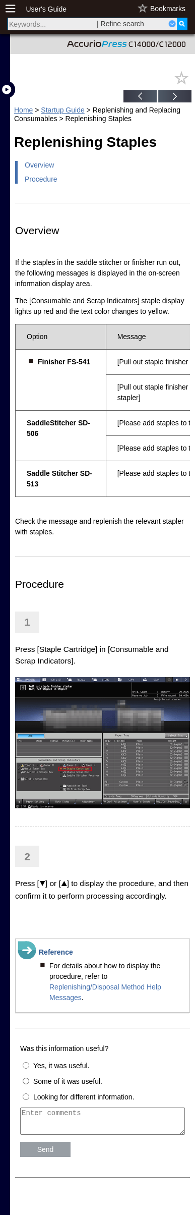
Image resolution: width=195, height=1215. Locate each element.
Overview (39, 165)
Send (45, 1154)
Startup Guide (62, 110)
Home (23, 110)
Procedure (41, 179)
